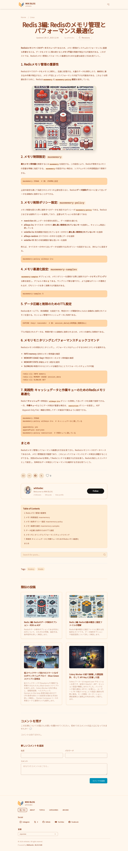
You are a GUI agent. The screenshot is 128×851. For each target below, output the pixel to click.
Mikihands (30, 845)
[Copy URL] (29, 475)
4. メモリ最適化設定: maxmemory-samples (41, 526)
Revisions (84, 37)
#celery (31, 569)
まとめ (26, 543)
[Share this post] (23, 475)
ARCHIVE (66, 810)
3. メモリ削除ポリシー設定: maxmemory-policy (43, 521)
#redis (40, 569)
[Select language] (38, 834)
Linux (32, 17)
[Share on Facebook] (35, 475)
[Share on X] (41, 475)
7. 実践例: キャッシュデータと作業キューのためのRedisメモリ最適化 (51, 539)
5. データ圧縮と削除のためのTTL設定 (39, 530)
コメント (24, 761)
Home (23, 17)
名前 (22, 750)
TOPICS (42, 810)
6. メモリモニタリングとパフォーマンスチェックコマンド (47, 534)
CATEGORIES (53, 810)
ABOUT (32, 810)
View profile (59, 495)
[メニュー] (108, 5)
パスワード (69, 750)
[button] (64, 118)
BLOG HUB (38, 845)
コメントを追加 (98, 780)
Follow (95, 491)
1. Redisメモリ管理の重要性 (35, 513)
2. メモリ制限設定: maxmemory (37, 517)
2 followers (37, 495)
